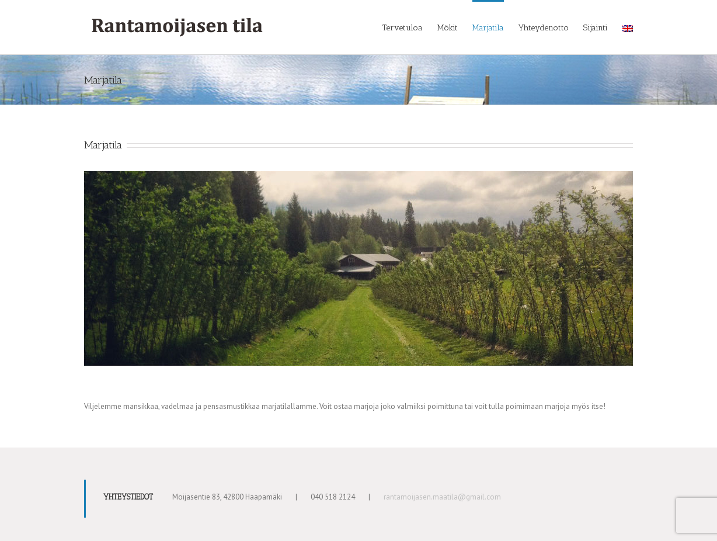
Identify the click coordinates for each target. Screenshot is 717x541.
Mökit (447, 28)
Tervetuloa (402, 28)
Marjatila (488, 28)
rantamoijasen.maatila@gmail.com (442, 497)
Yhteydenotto (543, 28)
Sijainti (595, 28)
